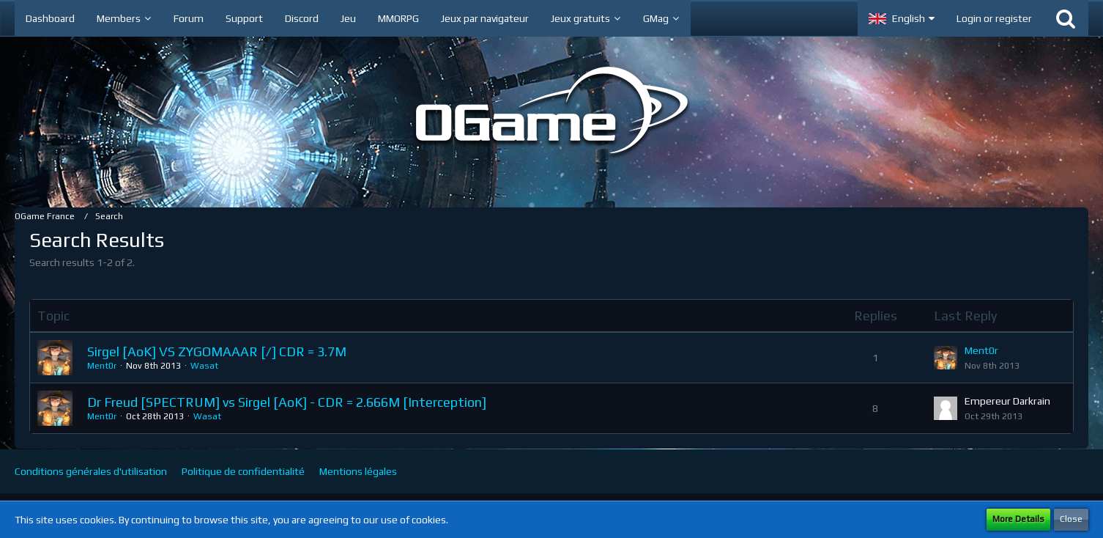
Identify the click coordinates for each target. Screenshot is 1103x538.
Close (1071, 519)
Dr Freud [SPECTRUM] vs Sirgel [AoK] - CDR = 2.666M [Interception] (286, 402)
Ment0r (101, 366)
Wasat (204, 366)
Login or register (994, 18)
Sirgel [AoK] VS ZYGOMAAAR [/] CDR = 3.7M (216, 351)
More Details (1018, 519)
